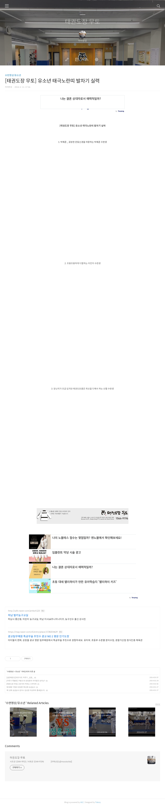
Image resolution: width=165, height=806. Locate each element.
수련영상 (10, 671)
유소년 (17, 671)
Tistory (98, 802)
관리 (97, 59)
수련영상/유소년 (13, 75)
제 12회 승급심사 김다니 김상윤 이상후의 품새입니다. (26, 690)
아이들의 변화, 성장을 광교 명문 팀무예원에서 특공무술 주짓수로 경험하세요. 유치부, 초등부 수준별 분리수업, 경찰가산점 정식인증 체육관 (75, 640)
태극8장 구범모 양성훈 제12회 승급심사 (21, 687)
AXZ (82, 802)
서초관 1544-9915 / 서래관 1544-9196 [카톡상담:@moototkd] (41, 761)
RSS (87, 59)
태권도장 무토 (82, 21)
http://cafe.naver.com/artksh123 (24, 611)
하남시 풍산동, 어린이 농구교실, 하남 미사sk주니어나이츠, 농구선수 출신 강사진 (47, 619)
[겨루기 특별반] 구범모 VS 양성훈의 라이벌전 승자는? (26, 681)
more (157, 704)
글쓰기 (67, 59)
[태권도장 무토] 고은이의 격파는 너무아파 (22, 684)
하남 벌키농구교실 (18, 615)
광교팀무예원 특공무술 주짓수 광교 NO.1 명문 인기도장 (38, 636)
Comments (12, 746)
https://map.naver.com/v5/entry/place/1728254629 (33, 632)
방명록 (77, 59)
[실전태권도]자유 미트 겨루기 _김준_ (20, 677)
